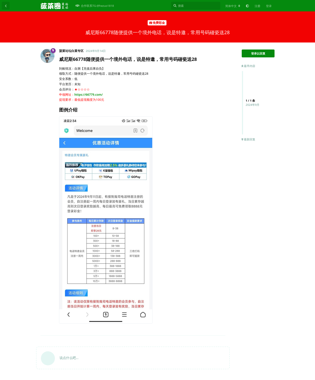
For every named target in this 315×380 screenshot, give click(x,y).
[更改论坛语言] (232, 6)
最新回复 (248, 139)
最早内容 (248, 66)
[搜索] (195, 6)
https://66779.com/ (88, 94)
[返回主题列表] (6, 6)
